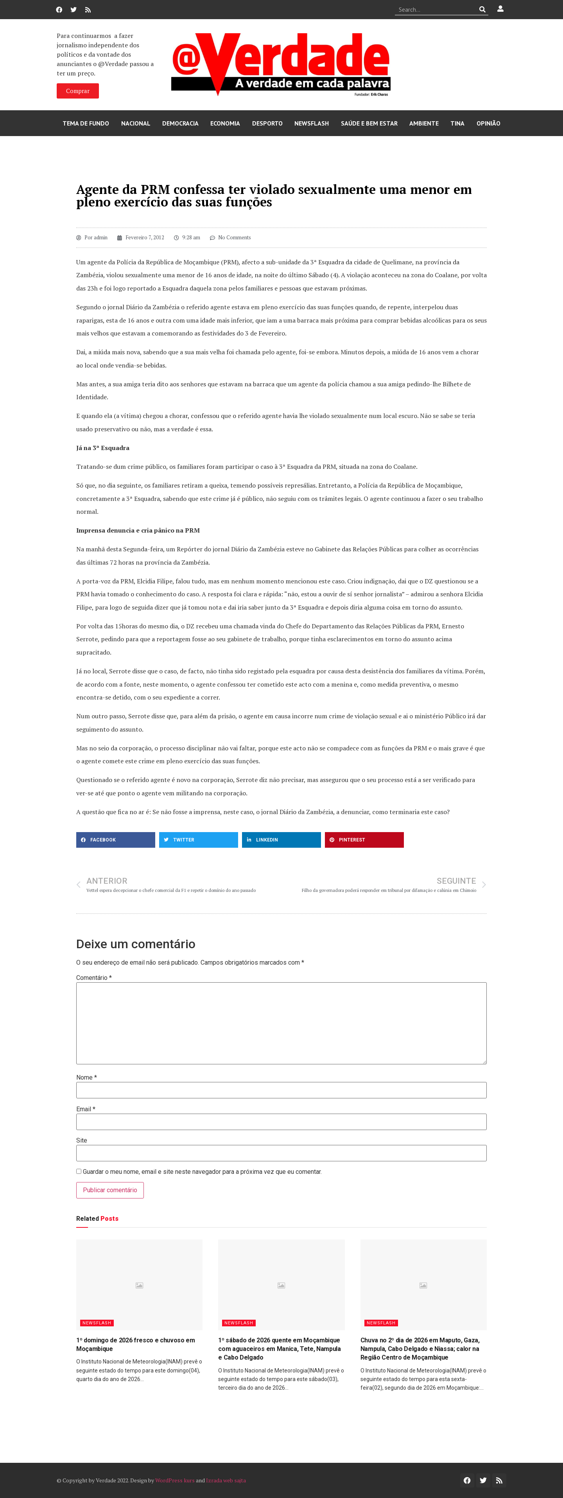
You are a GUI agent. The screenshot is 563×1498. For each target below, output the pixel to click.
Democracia (180, 123)
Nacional (136, 123)
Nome (86, 1078)
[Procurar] (482, 9)
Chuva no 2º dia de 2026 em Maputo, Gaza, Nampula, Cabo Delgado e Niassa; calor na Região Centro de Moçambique (420, 1349)
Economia (225, 123)
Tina (457, 123)
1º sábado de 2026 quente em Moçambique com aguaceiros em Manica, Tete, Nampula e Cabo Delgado (279, 1349)
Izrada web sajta (226, 1480)
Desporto (267, 123)
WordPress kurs (175, 1480)
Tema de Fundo (86, 123)
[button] (115, 840)
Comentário (94, 978)
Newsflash (311, 123)
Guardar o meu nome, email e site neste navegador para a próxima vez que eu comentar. (202, 1172)
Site (81, 1140)
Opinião (488, 123)
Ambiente (424, 123)
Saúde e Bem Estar (369, 123)
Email (85, 1109)
